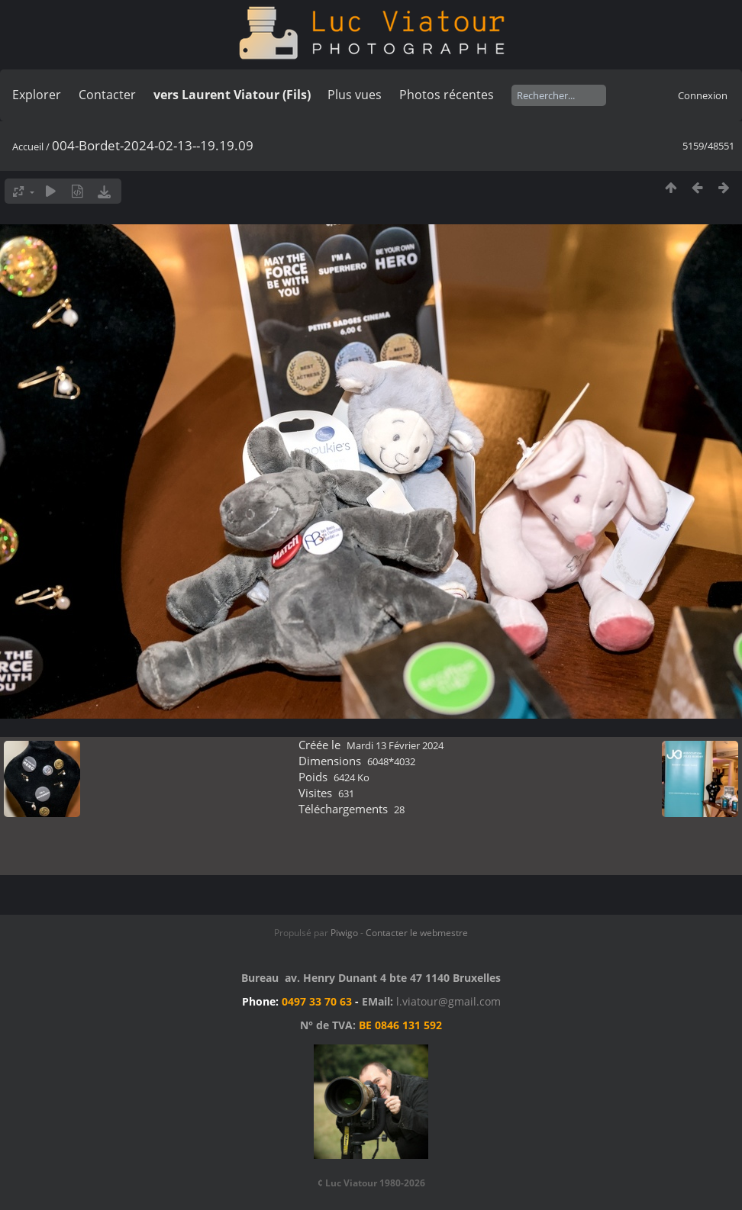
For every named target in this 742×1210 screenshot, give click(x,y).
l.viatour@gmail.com (448, 1001)
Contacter (107, 94)
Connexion (702, 95)
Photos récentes (446, 94)
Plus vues (354, 94)
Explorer (36, 94)
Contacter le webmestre (417, 932)
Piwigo (344, 932)
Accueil (28, 146)
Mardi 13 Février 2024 (395, 745)
